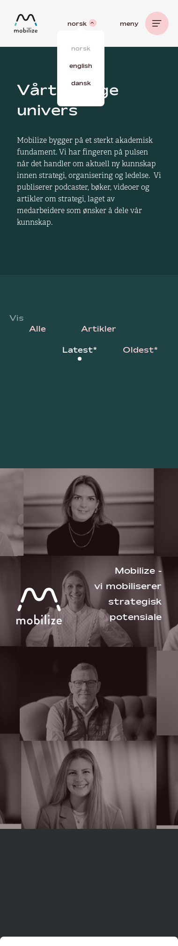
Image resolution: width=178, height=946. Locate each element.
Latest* (79, 349)
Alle (37, 328)
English (80, 65)
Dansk (81, 83)
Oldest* (140, 349)
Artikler (98, 328)
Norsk (80, 48)
